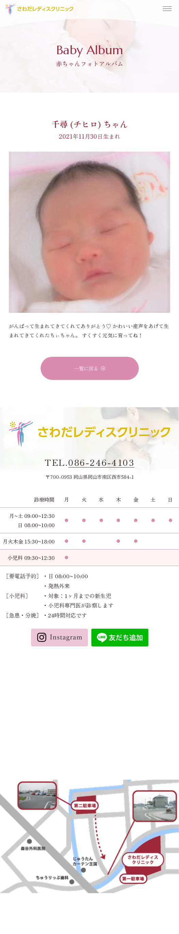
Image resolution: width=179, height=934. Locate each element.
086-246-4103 (101, 462)
